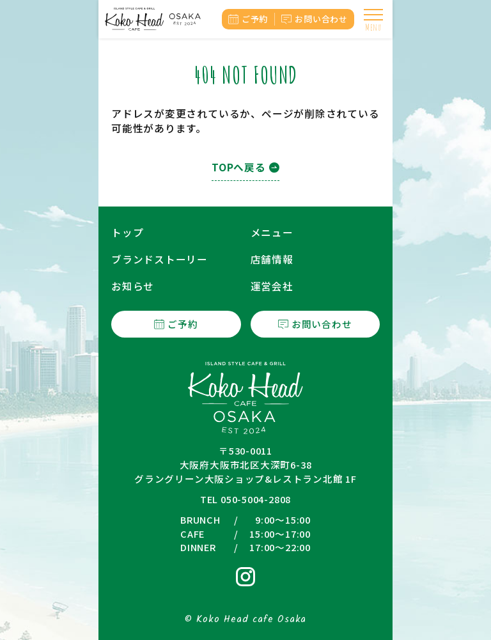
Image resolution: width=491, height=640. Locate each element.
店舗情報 (272, 259)
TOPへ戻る (239, 167)
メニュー (272, 232)
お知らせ (132, 286)
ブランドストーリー (159, 259)
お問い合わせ (321, 19)
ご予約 (255, 19)
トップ (127, 232)
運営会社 (272, 286)
